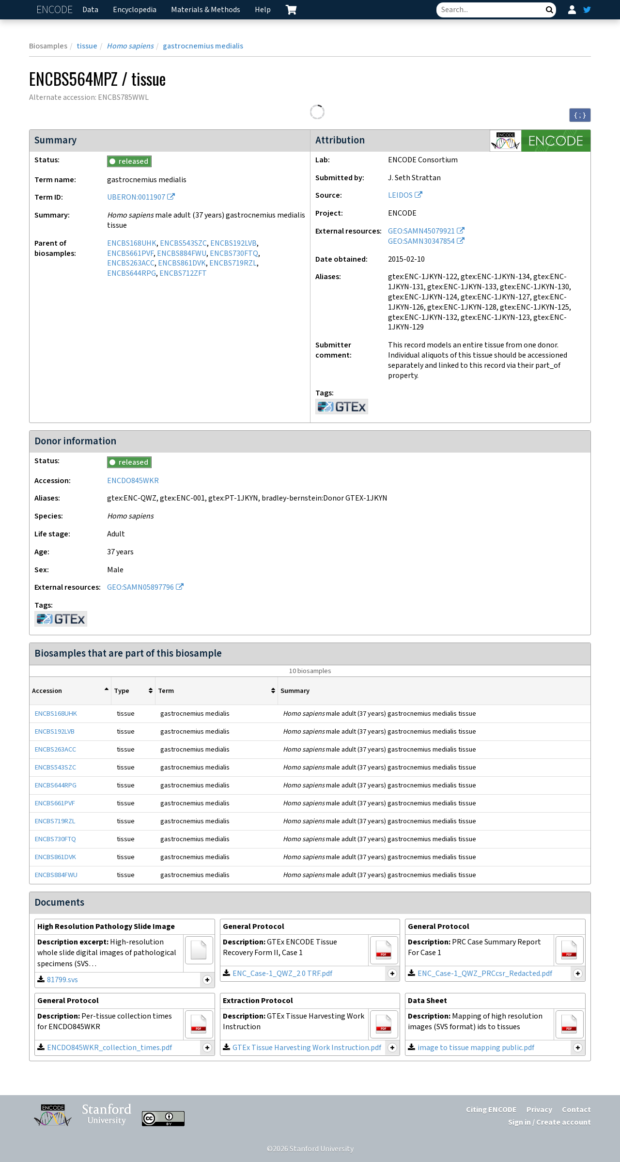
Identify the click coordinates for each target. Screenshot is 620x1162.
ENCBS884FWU (181, 254)
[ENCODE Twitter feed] (587, 10)
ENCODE (55, 10)
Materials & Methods (205, 10)
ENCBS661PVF (130, 254)
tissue (87, 46)
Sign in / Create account (549, 1122)
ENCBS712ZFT (183, 273)
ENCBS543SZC (183, 243)
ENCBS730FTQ (234, 254)
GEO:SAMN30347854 (421, 241)
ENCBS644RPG (131, 273)
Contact (576, 1110)
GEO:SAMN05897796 (140, 587)
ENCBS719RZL (233, 263)
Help (263, 10)
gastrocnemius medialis (203, 46)
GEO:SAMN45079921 (421, 231)
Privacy (539, 1110)
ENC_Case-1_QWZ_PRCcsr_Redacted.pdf (485, 974)
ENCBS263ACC (131, 263)
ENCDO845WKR (133, 481)
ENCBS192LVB (233, 243)
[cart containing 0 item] (291, 9)
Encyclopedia (134, 10)
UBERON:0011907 (136, 197)
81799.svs (62, 980)
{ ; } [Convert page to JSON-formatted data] (580, 114)
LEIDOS (400, 195)
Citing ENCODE (491, 1110)
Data (90, 10)
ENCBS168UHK (131, 243)
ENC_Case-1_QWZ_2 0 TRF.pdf (282, 974)
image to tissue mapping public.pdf (476, 1048)
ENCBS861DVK (182, 263)
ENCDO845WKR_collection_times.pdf (109, 1048)
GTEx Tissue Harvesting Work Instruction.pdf (306, 1048)
